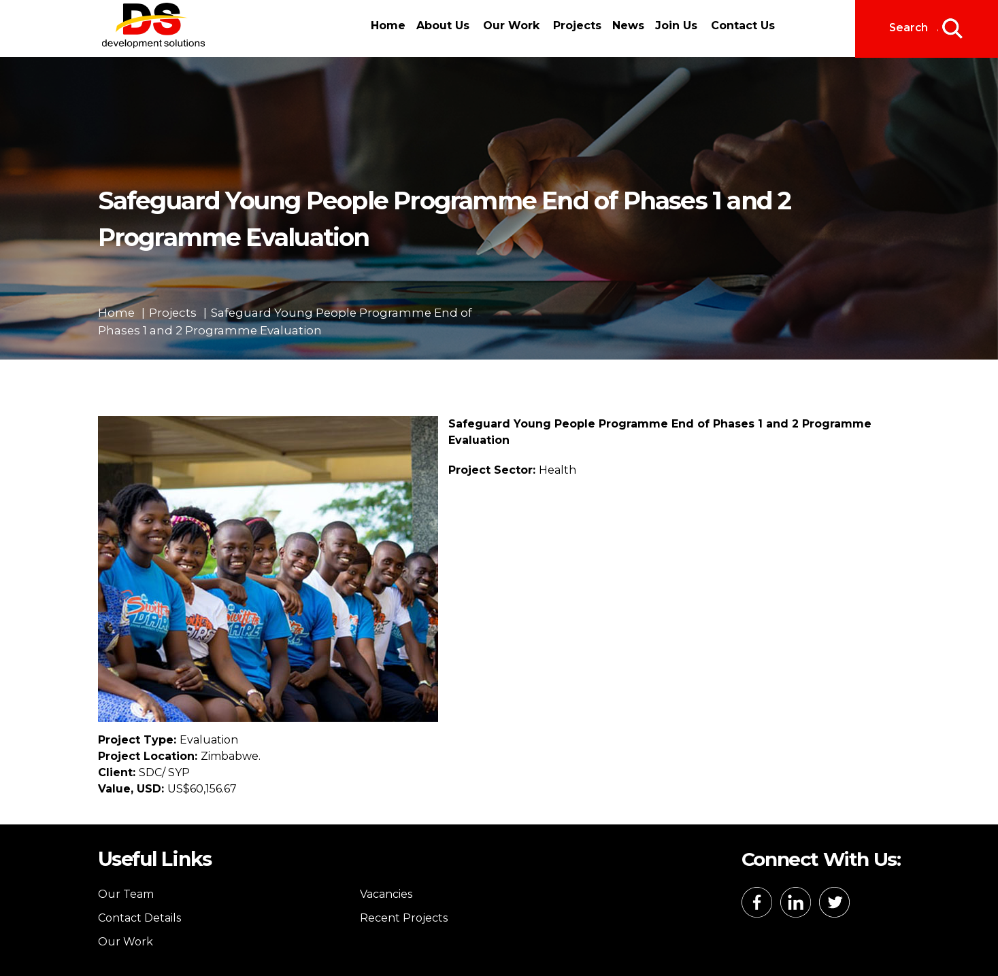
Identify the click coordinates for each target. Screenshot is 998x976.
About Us (442, 25)
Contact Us (743, 25)
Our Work (511, 25)
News (628, 25)
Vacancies (386, 894)
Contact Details (139, 917)
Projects (577, 25)
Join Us (676, 25)
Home (388, 25)
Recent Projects (404, 917)
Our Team (126, 894)
